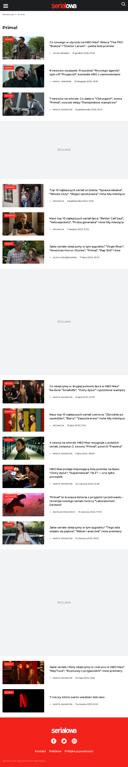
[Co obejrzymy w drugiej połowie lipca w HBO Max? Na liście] (23, 391)
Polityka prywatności (79, 751)
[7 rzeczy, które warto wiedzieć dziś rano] (23, 700)
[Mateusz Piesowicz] (89, 512)
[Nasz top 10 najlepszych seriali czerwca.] (23, 420)
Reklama (55, 751)
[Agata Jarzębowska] (89, 257)
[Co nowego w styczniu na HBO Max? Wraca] (23, 47)
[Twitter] (64, 741)
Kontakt (40, 751)
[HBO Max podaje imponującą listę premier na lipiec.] (23, 476)
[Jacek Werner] (89, 53)
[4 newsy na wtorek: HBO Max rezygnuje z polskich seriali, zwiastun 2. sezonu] (23, 448)
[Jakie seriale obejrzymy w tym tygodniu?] (23, 252)
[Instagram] (74, 741)
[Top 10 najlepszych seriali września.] (23, 195)
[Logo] (64, 730)
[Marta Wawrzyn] (89, 109)
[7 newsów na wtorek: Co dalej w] (23, 104)
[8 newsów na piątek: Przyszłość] (23, 76)
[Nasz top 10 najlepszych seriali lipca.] (23, 224)
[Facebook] (53, 741)
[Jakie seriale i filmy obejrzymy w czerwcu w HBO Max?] (23, 672)
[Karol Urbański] (89, 81)
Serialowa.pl (8, 14)
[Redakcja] (89, 201)
